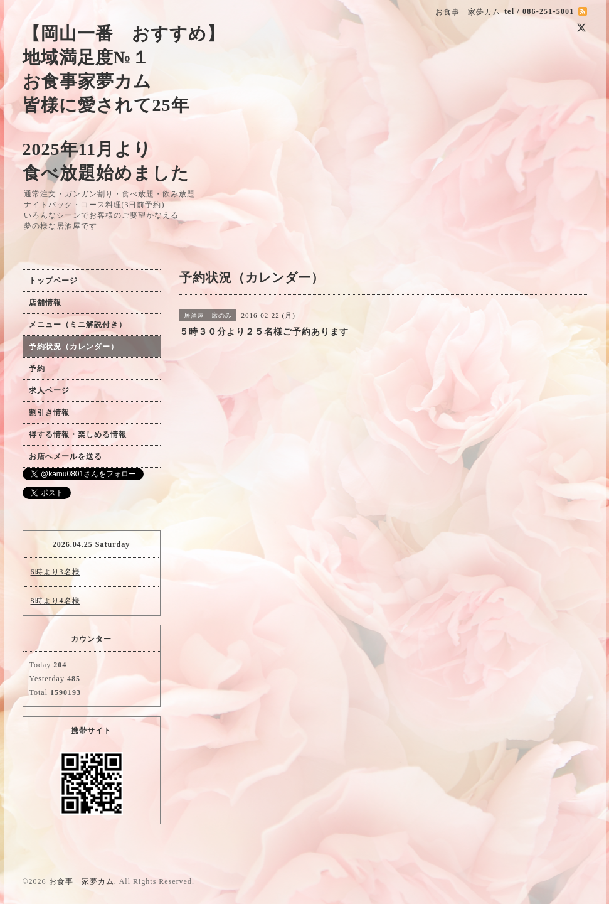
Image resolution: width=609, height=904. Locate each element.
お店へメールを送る (65, 456)
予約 (37, 368)
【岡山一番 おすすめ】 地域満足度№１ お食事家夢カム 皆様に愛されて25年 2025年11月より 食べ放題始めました (124, 103)
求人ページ (49, 390)
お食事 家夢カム (81, 881)
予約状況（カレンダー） (74, 346)
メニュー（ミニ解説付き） (78, 324)
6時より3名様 (55, 572)
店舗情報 (45, 302)
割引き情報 (49, 412)
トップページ (53, 280)
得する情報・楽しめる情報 (78, 434)
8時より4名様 (55, 600)
